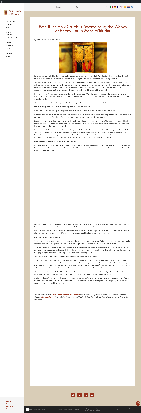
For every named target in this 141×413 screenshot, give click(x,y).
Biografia (9, 24)
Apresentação (10, 21)
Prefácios (9, 54)
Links (7, 404)
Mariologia (9, 56)
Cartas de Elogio (11, 37)
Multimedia (9, 30)
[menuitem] (1, 1)
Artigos (8, 43)
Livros (8, 48)
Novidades (9, 19)
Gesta (7, 27)
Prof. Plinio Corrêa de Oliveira (66, 294)
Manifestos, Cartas (12, 40)
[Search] (77, 7)
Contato (8, 409)
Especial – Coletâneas (9, 33)
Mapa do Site (10, 406)
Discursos (9, 51)
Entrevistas (9, 45)
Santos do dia (11, 401)
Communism (46, 297)
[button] (73, 395)
